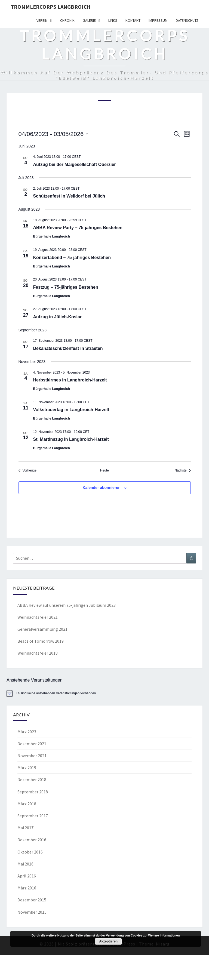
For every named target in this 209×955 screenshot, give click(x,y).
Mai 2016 (25, 864)
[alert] (104, 693)
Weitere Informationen (164, 935)
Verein (41, 20)
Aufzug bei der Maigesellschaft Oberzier (74, 164)
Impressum (158, 20)
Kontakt (132, 20)
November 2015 (32, 912)
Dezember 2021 (31, 743)
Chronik (67, 20)
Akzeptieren (108, 941)
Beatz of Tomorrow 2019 (40, 641)
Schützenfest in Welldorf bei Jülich (69, 196)
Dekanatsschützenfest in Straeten (68, 348)
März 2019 (26, 767)
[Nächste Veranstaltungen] (182, 470)
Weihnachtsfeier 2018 (37, 653)
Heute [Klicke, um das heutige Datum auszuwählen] (104, 470)
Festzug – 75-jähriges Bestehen (65, 287)
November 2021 (32, 755)
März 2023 (26, 731)
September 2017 (32, 815)
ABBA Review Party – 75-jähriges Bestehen (77, 227)
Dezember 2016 (31, 839)
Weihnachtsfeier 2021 (37, 617)
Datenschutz (187, 20)
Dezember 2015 (31, 899)
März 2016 (26, 888)
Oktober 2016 (30, 852)
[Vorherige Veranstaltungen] (27, 470)
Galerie (89, 20)
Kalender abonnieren (101, 487)
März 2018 (26, 803)
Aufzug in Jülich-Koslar (57, 317)
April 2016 (26, 876)
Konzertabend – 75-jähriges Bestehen (72, 257)
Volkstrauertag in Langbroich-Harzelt (71, 409)
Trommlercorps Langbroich (51, 6)
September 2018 (32, 791)
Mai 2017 (25, 827)
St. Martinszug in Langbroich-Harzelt (71, 439)
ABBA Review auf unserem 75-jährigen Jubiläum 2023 (66, 605)
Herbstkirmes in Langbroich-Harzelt (70, 380)
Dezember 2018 (31, 779)
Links (112, 20)
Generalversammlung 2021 (42, 629)
